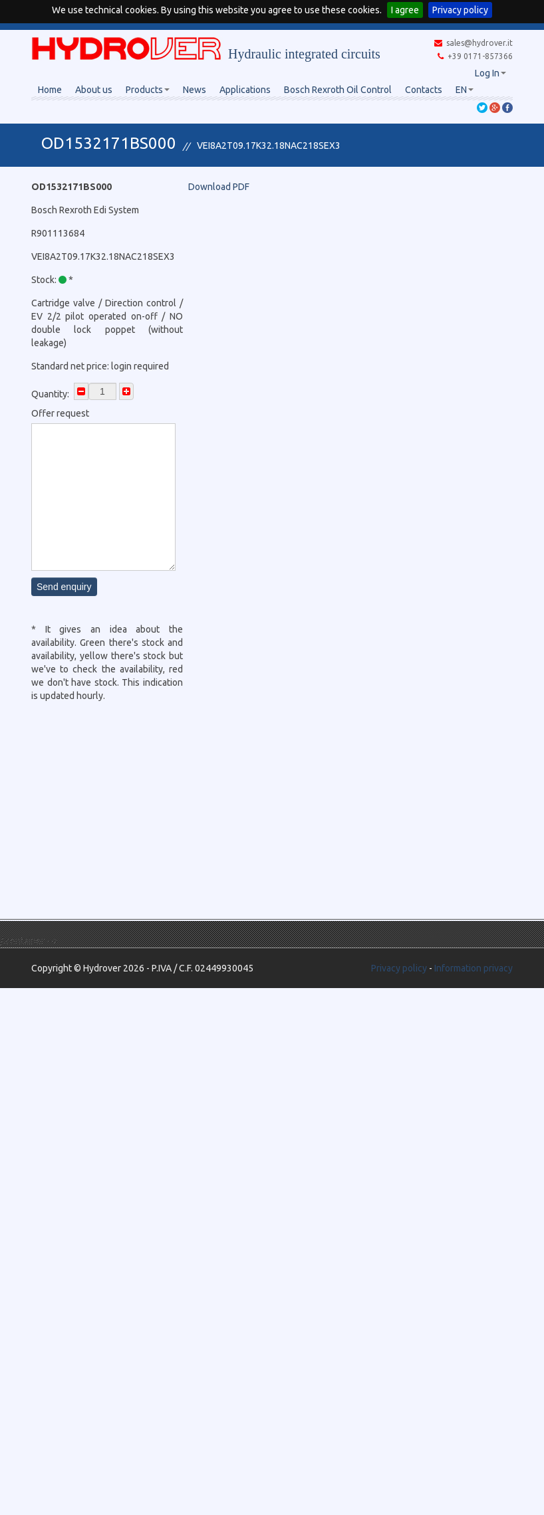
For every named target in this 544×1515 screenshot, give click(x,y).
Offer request (60, 413)
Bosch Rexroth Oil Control (338, 89)
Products (148, 89)
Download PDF (218, 186)
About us (93, 89)
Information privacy (473, 968)
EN (465, 89)
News (194, 89)
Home (50, 89)
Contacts (423, 89)
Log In (490, 73)
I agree (405, 10)
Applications (245, 89)
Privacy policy (460, 10)
